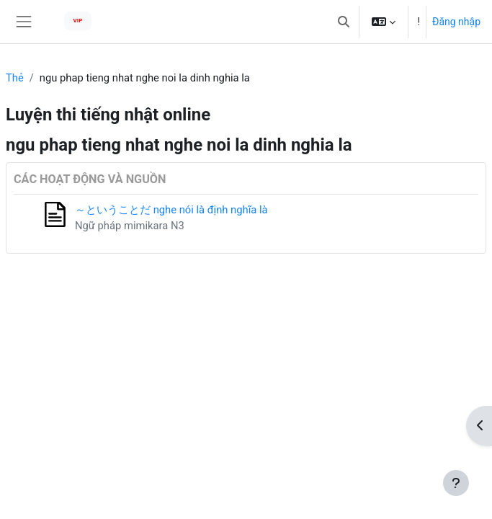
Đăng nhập (456, 21)
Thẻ (15, 77)
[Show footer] (456, 483)
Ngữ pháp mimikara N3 (129, 225)
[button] (343, 21)
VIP (78, 20)
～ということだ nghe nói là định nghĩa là (171, 209)
